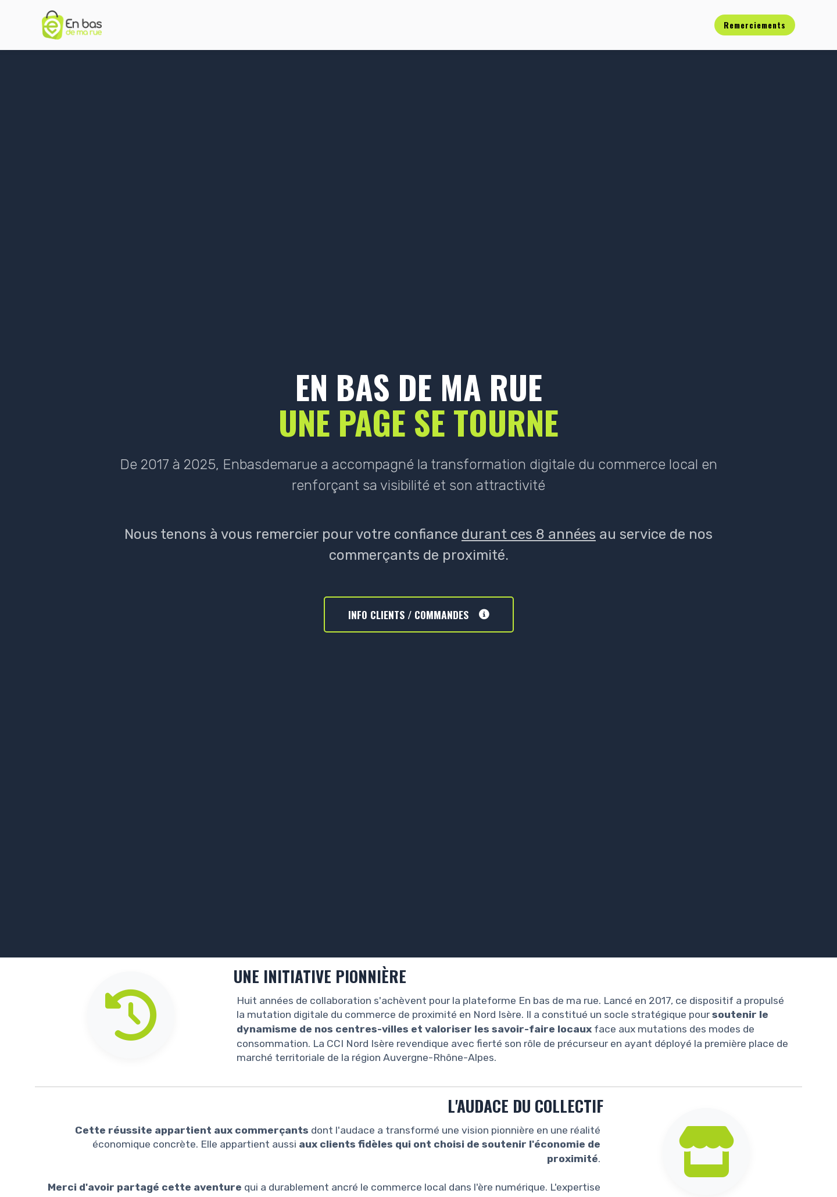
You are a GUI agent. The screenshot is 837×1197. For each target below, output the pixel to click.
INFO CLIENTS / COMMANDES (418, 614)
